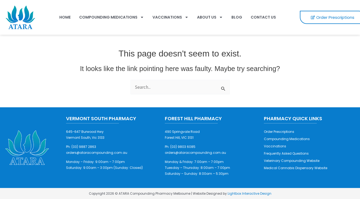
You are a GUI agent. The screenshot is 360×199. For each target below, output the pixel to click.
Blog (236, 17)
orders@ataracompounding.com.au (96, 152)
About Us (210, 17)
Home (65, 17)
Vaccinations (170, 17)
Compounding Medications (111, 17)
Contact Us (263, 17)
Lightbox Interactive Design (249, 193)
